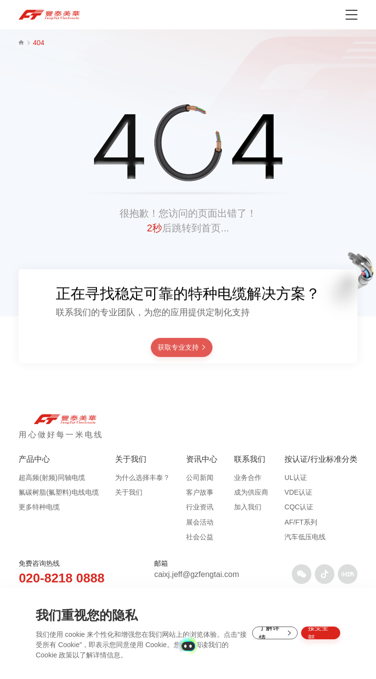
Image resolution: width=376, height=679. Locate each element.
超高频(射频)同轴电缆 (52, 477)
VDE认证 (298, 492)
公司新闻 (199, 477)
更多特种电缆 (39, 507)
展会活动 (199, 522)
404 (38, 43)
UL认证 (295, 477)
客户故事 (199, 492)
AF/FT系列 (300, 522)
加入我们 (247, 507)
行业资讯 (199, 507)
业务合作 (247, 477)
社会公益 (199, 537)
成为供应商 (251, 492)
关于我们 (128, 492)
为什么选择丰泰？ (142, 477)
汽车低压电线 (305, 537)
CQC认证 (298, 507)
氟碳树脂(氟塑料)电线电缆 (58, 492)
